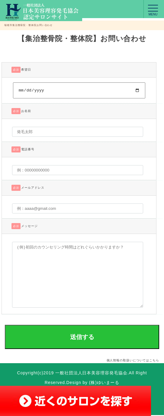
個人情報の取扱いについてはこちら (133, 361)
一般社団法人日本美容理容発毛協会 (91, 373)
